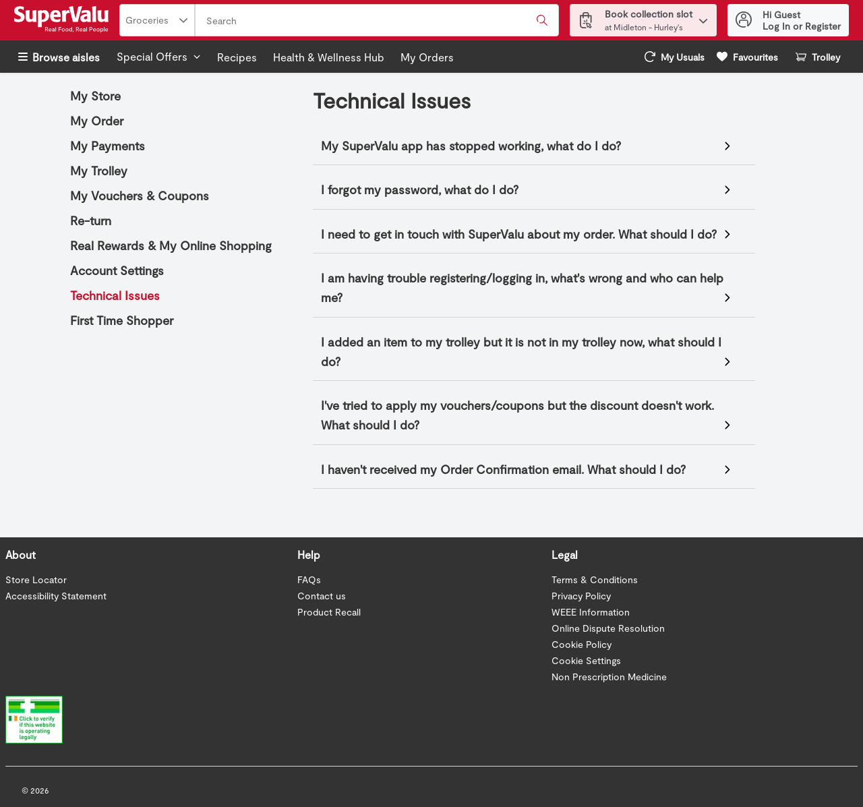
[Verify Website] (27, 717)
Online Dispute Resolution (608, 628)
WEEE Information (591, 612)
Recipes (237, 57)
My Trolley (98, 170)
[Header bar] (431, 20)
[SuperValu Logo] (64, 20)
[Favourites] (747, 57)
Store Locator (36, 579)
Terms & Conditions (595, 579)
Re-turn (90, 220)
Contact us (321, 595)
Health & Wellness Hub (328, 57)
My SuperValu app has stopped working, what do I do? (471, 145)
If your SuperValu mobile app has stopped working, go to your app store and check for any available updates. (528, 147)
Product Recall (329, 612)
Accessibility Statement (56, 595)
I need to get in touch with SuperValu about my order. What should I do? (519, 234)
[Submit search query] (542, 20)
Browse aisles (59, 57)
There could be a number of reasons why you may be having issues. (528, 416)
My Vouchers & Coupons (139, 195)
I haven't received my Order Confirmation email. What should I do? (503, 469)
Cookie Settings (586, 660)
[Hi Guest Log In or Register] (788, 20)
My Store (95, 95)
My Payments (107, 145)
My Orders (427, 57)
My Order (96, 120)
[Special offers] (159, 56)
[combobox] (377, 21)
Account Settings (117, 270)
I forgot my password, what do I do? (419, 189)
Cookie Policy (582, 644)
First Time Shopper (121, 320)
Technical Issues (115, 295)
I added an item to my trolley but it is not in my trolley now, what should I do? (521, 351)
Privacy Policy (581, 595)
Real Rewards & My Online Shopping (171, 245)
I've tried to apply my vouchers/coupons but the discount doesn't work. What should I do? (517, 415)
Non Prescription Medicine (609, 676)
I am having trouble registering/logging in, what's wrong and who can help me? (522, 287)
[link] (674, 57)
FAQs (309, 579)
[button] (703, 17)
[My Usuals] (674, 57)
